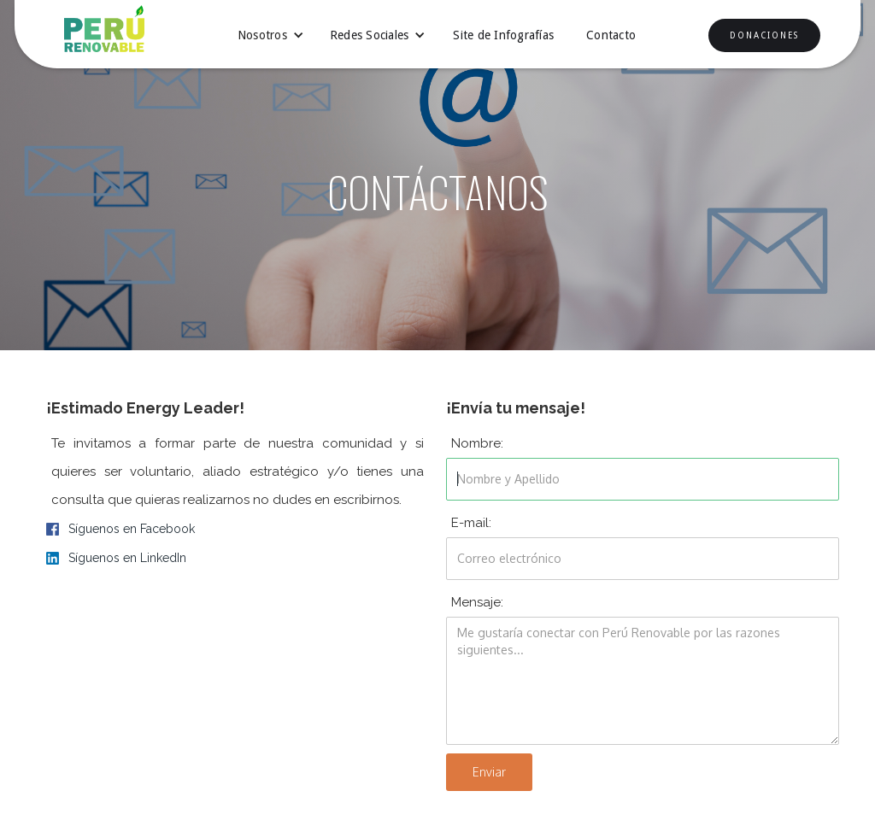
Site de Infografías (503, 35)
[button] (271, 35)
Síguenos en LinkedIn (127, 558)
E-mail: (471, 522)
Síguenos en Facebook (131, 529)
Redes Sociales (369, 35)
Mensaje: (477, 602)
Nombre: (477, 443)
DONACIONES (764, 35)
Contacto (611, 35)
